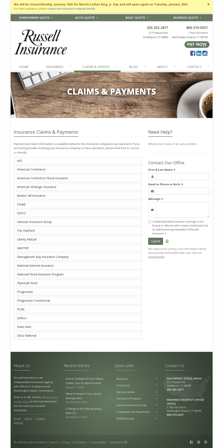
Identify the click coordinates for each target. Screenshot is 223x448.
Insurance (59, 66)
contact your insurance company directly (71, 8)
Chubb (21, 204)
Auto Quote (86, 18)
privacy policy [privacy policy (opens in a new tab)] (156, 257)
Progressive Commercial (33, 300)
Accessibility (98, 442)
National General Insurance (35, 266)
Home (24, 67)
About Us (136, 379)
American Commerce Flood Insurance (42, 178)
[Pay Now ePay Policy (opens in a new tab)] (196, 44)
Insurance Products (136, 398)
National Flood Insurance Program (40, 274)
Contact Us (136, 385)
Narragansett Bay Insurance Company (43, 257)
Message (155, 199)
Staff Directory (136, 418)
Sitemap (18, 422)
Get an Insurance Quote (136, 405)
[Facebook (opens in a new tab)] (192, 53)
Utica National (26, 335)
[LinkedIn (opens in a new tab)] (198, 53)
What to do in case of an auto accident (172, 144)
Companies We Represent (136, 412)
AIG (19, 161)
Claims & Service (100, 66)
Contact (198, 66)
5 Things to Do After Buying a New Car (86, 413)
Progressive (25, 292)
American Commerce (31, 169)
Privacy (66, 442)
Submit (155, 241)
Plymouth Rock (27, 283)
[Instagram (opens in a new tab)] (204, 53)
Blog (137, 66)
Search (53, 442)
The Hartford (26, 231)
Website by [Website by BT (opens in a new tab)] (119, 442)
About (166, 66)
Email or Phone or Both (165, 184)
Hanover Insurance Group (34, 222)
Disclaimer (80, 442)
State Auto (24, 327)
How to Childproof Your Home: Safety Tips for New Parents (86, 383)
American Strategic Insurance (36, 187)
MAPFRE (23, 248)
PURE (21, 309)
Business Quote (187, 18)
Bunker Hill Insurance (31, 196)
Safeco (21, 318)
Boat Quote (137, 18)
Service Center (136, 392)
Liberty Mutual (26, 239)
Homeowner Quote (36, 18)
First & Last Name (162, 170)
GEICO (21, 213)
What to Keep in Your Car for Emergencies (86, 398)
